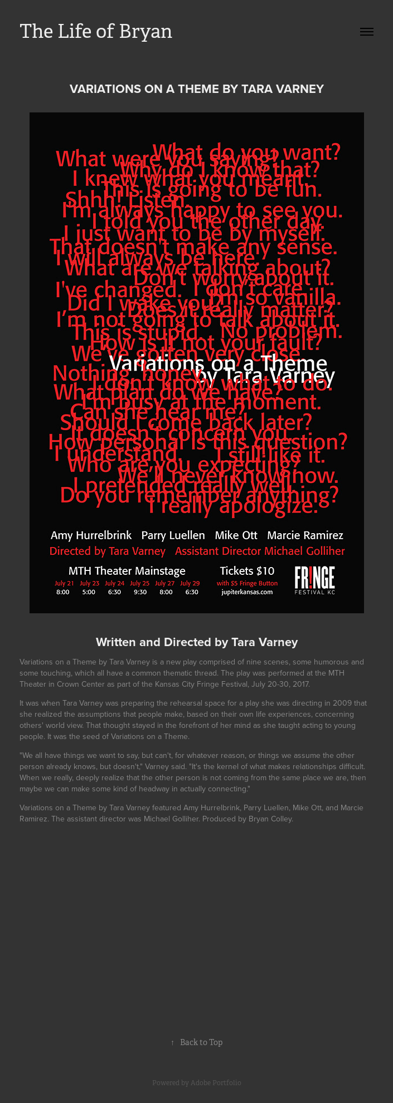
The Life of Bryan (96, 31)
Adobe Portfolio (216, 1083)
